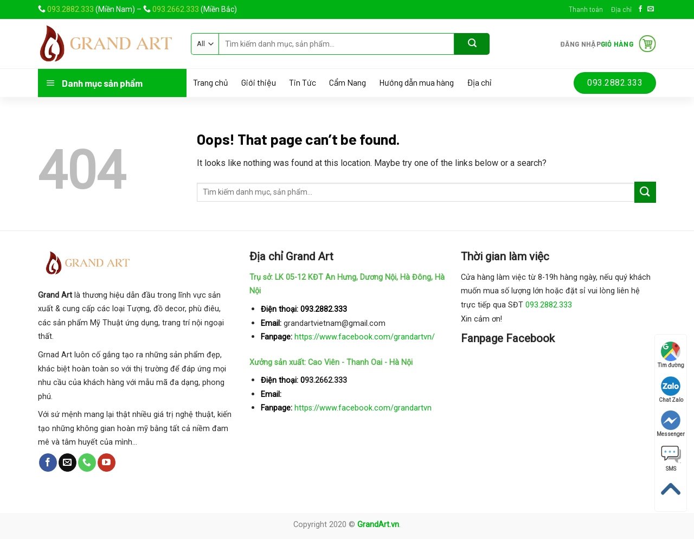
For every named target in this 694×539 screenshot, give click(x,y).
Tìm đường (671, 355)
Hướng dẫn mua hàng (416, 82)
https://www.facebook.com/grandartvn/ (364, 337)
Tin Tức (302, 82)
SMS (670, 458)
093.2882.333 (70, 9)
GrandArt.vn (378, 524)
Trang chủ (210, 82)
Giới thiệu (258, 82)
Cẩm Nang (347, 82)
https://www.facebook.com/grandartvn (363, 408)
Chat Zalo (671, 389)
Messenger (671, 423)
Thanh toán (586, 9)
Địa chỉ (621, 9)
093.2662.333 (175, 9)
